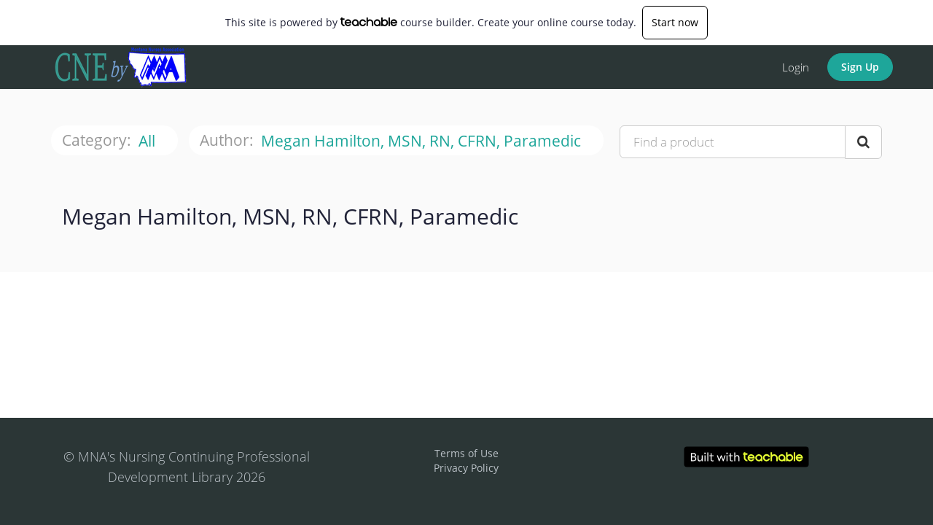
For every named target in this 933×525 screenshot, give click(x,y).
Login (795, 67)
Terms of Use (466, 453)
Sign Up (860, 67)
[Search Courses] (863, 142)
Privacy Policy (466, 468)
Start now (675, 22)
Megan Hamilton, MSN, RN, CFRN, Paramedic (423, 141)
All (148, 141)
